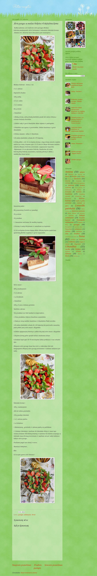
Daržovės (77, 179)
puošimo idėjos (79, 227)
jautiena (71, 185)
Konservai (68, 198)
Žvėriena (75, 256)
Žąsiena (80, 253)
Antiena (69, 171)
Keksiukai (68, 192)
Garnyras (78, 181)
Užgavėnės (77, 244)
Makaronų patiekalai (78, 211)
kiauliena (68, 194)
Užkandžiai (70, 246)
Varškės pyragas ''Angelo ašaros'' (76, 152)
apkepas (82, 172)
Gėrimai (67, 183)
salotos (67, 231)
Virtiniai (78, 251)
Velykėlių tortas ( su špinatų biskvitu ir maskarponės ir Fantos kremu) (77, 120)
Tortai (33, 515)
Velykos (78, 249)
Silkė (66, 234)
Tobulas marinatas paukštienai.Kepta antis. (77, 85)
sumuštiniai (68, 236)
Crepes (82, 176)
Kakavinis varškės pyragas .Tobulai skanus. (76, 101)
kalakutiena (68, 189)
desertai (67, 181)
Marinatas (82, 213)
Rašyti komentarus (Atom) (29, 573)
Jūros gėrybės (78, 187)
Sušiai (74, 236)
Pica (66, 224)
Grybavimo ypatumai (79, 183)
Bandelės (70, 174)
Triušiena (82, 239)
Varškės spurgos (76, 159)
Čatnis (69, 179)
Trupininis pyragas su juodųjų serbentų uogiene (78, 137)
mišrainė (71, 215)
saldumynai (27, 515)
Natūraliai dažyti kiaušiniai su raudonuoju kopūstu (77, 129)
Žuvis (67, 256)
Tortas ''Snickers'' (76, 91)
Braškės (74, 176)
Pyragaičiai (68, 227)
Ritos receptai (21, 7)
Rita (75, 64)
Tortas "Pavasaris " (77, 143)
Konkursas (78, 196)
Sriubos (77, 234)
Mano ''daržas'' (72, 213)
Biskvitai (80, 174)
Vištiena (68, 254)
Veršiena (67, 251)
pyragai (20, 515)
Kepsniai (79, 192)
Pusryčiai (68, 229)
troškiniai (71, 242)
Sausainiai (79, 231)
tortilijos (73, 239)
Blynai (67, 176)
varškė (67, 249)
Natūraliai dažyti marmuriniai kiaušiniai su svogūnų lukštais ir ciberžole (78, 110)
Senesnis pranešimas (53, 565)
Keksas (79, 189)
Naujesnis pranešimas (21, 565)
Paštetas (80, 222)
